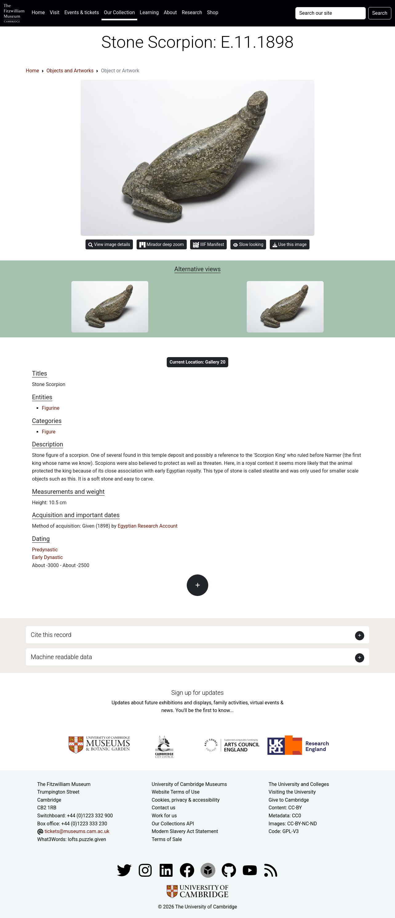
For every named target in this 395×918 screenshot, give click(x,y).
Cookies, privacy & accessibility (186, 800)
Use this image (290, 244)
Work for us (164, 816)
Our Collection (119, 12)
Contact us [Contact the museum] (163, 808)
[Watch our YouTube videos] (250, 870)
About (170, 12)
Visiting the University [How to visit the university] (292, 792)
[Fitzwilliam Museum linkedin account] (187, 870)
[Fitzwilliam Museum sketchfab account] (208, 870)
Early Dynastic (47, 557)
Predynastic (45, 550)
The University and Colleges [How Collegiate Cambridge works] (299, 784)
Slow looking (248, 244)
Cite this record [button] (51, 634)
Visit (54, 12)
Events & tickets (81, 12)
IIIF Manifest (208, 245)
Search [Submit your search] (379, 13)
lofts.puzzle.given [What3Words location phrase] (87, 839)
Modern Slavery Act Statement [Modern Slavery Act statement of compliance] (185, 831)
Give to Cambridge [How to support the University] (289, 800)
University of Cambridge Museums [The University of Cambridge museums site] (189, 784)
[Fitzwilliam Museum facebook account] (166, 870)
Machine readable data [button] (61, 657)
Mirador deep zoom (161, 245)
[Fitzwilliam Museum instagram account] (145, 870)
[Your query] (330, 13)
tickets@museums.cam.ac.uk (77, 831)
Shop (212, 12)
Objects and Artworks (70, 71)
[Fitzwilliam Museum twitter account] (124, 870)
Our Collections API (173, 824)
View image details (109, 244)
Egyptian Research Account (148, 526)
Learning (149, 12)
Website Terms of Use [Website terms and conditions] (176, 792)
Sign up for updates (197, 692)
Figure (48, 432)
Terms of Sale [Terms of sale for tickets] (167, 839)
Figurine (50, 408)
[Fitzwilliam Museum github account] (229, 870)
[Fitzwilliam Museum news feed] (271, 870)
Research (192, 12)
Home (39, 11)
